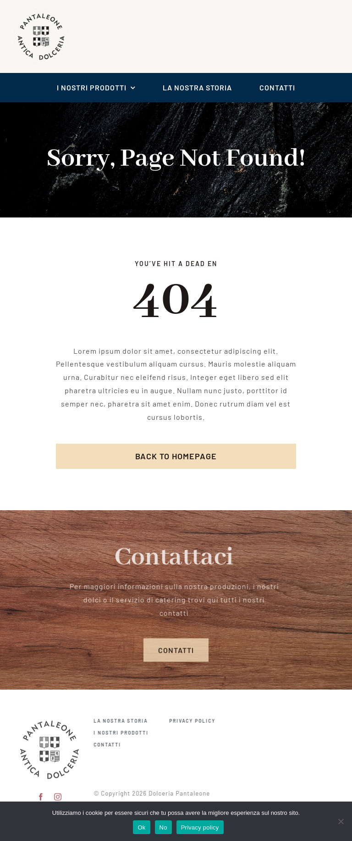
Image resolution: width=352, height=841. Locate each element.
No (163, 827)
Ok (141, 827)
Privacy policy (200, 827)
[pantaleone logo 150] (49, 712)
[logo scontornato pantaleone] (41, 11)
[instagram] (58, 790)
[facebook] (41, 790)
